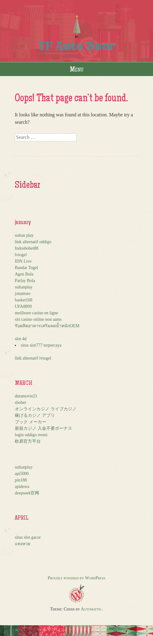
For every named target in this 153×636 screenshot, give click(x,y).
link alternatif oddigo (33, 242)
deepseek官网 (27, 493)
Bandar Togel (26, 267)
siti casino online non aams (38, 319)
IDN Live (23, 261)
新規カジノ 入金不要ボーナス (43, 428)
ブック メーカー (30, 422)
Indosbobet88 (26, 248)
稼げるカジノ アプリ (35, 415)
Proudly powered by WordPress (76, 578)
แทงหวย (22, 543)
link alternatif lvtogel (33, 358)
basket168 (23, 300)
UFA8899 (23, 306)
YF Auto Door (76, 46)
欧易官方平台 (28, 441)
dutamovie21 (26, 396)
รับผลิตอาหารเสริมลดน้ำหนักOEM (47, 326)
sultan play (24, 235)
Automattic (91, 609)
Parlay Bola (25, 280)
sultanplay (24, 287)
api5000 (22, 473)
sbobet (20, 402)
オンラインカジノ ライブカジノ (45, 409)
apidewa (22, 486)
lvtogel (21, 254)
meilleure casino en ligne (36, 313)
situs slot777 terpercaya (41, 345)
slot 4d (21, 338)
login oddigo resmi (31, 435)
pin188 (21, 480)
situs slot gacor (28, 537)
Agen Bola (24, 274)
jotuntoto (23, 293)
